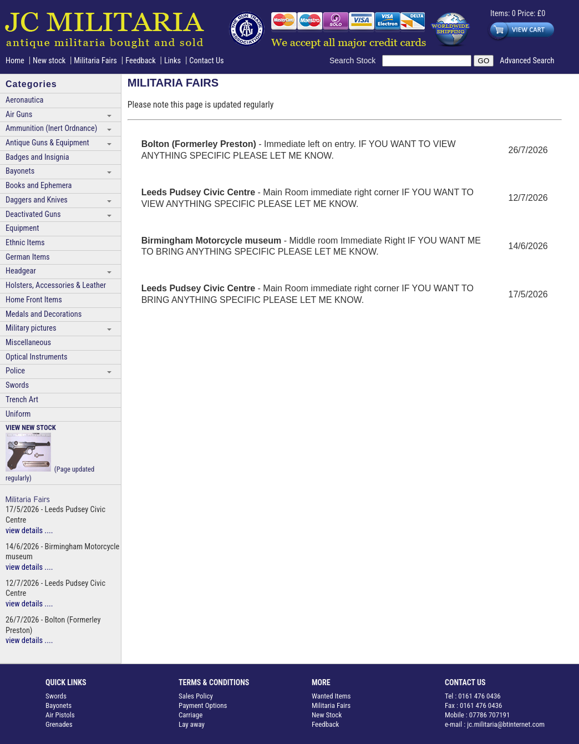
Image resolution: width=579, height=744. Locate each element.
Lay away (192, 724)
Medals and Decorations (44, 314)
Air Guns (19, 114)
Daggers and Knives (37, 200)
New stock (50, 60)
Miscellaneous (28, 342)
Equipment (22, 228)
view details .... (29, 530)
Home (15, 60)
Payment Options (203, 705)
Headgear (21, 271)
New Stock (327, 715)
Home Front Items (34, 300)
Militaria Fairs (95, 60)
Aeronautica (24, 100)
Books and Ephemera (39, 185)
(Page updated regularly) (50, 452)
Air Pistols (60, 715)
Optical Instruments (37, 357)
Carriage (190, 715)
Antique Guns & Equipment (47, 143)
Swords (17, 385)
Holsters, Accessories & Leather (56, 285)
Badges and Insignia (37, 157)
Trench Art (22, 399)
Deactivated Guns (33, 214)
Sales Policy (196, 696)
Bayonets (20, 171)
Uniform (18, 414)
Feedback (140, 60)
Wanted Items (331, 696)
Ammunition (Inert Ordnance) (51, 128)
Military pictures (31, 328)
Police (15, 371)
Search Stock (355, 60)
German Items (28, 257)
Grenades (59, 724)
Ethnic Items (25, 242)
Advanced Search (527, 60)
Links (172, 60)
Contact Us (206, 60)
